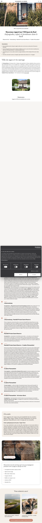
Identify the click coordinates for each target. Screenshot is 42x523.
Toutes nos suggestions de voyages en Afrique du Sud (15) (21, 520)
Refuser (20, 274)
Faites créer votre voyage (9, 457)
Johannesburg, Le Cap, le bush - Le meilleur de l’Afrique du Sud (29, 516)
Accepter (34, 274)
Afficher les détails (34, 271)
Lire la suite (26, 72)
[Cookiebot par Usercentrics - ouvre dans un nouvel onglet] (36, 247)
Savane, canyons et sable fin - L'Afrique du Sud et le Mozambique (12, 516)
